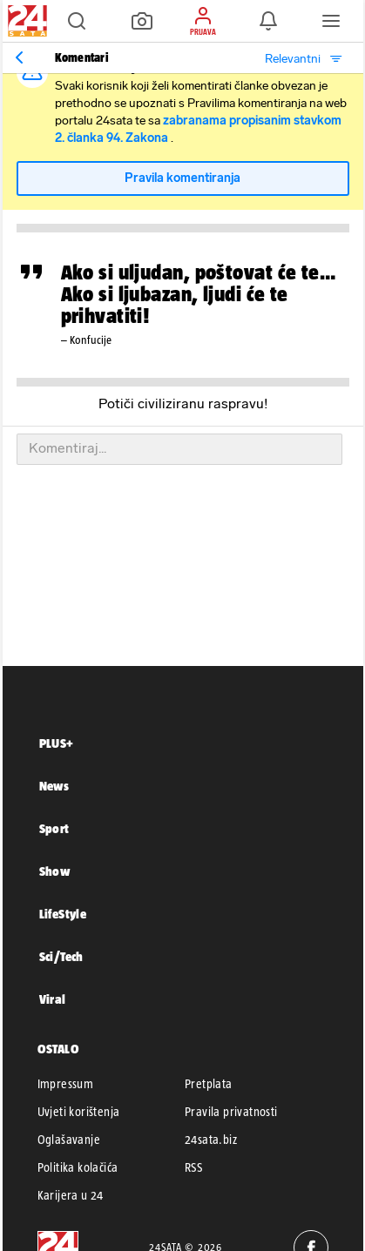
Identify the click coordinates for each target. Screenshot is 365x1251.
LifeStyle (63, 913)
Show (55, 871)
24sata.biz (211, 1140)
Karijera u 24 (70, 1195)
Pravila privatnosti (231, 1112)
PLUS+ (56, 743)
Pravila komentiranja (182, 178)
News (54, 785)
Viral (52, 999)
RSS (193, 1167)
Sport (54, 828)
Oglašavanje (68, 1140)
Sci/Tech (61, 956)
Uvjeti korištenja (78, 1112)
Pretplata (209, 1084)
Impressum (65, 1084)
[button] (76, 20)
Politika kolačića (77, 1167)
